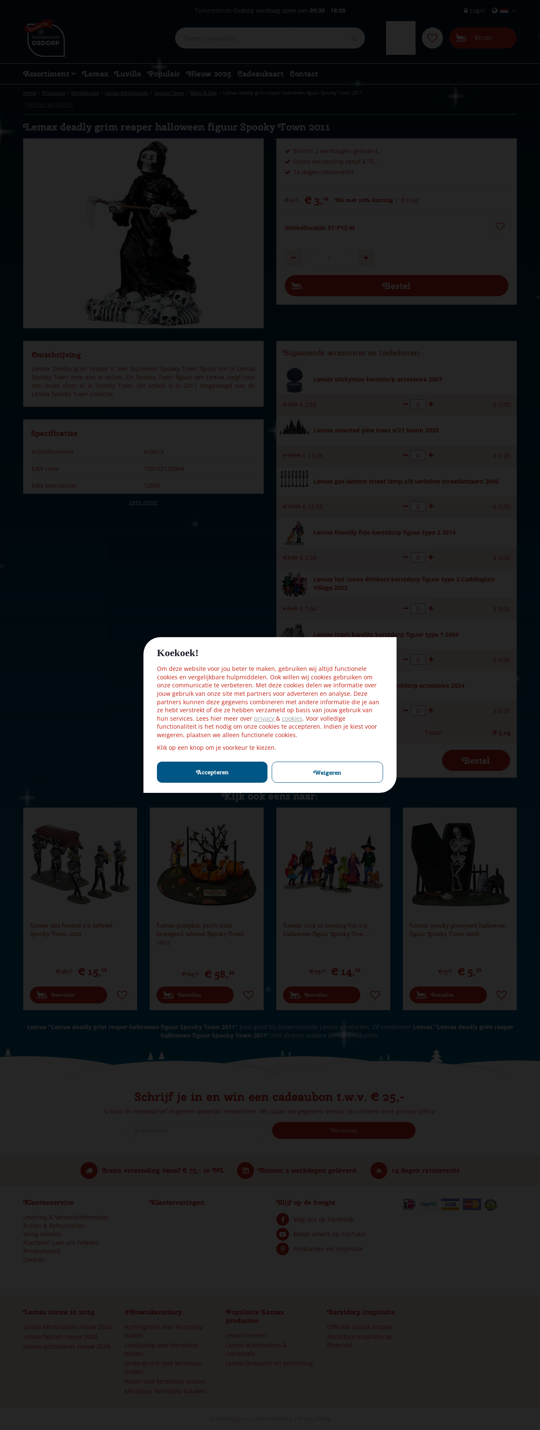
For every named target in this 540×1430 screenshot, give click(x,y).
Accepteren (212, 772)
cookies (292, 718)
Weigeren (327, 772)
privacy (265, 718)
